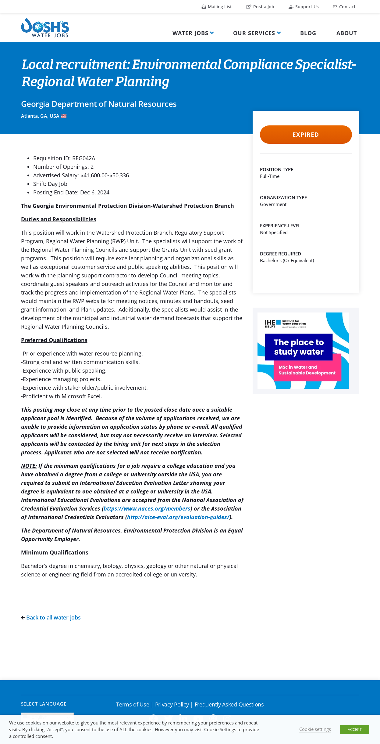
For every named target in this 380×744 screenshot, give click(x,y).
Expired (306, 135)
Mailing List (217, 6)
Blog (308, 33)
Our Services (254, 33)
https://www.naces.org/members (147, 508)
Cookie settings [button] (315, 729)
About (346, 33)
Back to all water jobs (51, 617)
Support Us (304, 6)
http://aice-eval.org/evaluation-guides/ (178, 517)
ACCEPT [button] (355, 729)
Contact (344, 6)
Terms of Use (132, 704)
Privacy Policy (172, 704)
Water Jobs (190, 33)
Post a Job (260, 6)
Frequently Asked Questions (229, 704)
